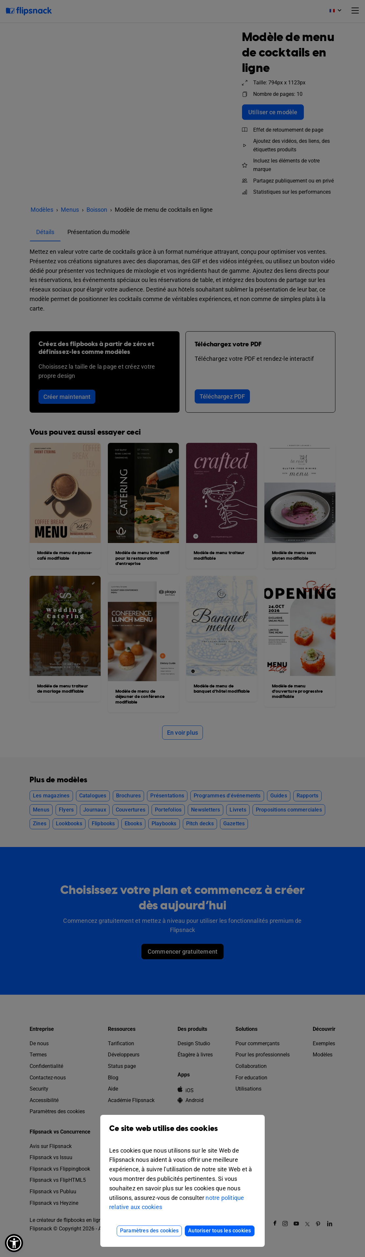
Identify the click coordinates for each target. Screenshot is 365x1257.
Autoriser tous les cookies (219, 1230)
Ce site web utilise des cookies (182, 1133)
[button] (14, 1243)
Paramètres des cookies (149, 1230)
